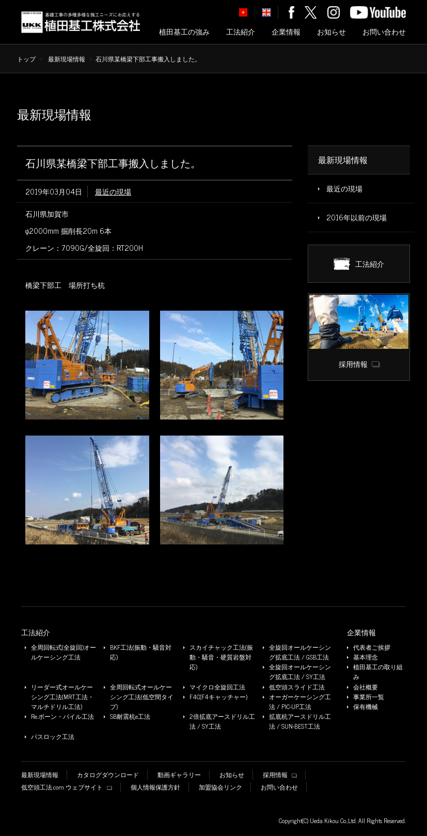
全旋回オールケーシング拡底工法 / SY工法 (300, 672)
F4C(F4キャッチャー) (218, 697)
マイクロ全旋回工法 (217, 687)
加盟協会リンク (220, 787)
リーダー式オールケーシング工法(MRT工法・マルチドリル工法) (62, 697)
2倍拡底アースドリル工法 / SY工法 (222, 721)
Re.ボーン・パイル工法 (62, 716)
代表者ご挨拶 (371, 647)
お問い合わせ (384, 32)
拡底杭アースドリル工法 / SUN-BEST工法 (300, 721)
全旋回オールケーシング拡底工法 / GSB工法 (300, 652)
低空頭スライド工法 (297, 687)
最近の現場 (113, 191)
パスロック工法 (52, 737)
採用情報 (279, 775)
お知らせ (331, 32)
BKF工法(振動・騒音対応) (140, 652)
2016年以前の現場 (356, 217)
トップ (26, 59)
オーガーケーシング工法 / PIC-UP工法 (300, 702)
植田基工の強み (184, 32)
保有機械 (365, 707)
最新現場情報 (66, 59)
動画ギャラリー (179, 775)
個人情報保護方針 (155, 787)
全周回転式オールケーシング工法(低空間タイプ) (141, 697)
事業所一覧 (368, 697)
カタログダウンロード (108, 775)
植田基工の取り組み (378, 672)
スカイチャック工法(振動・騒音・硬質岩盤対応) (221, 657)
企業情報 (286, 32)
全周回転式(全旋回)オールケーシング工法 (63, 652)
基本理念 (365, 657)
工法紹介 (240, 32)
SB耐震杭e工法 (130, 716)
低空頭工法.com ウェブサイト (66, 787)
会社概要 (365, 687)
